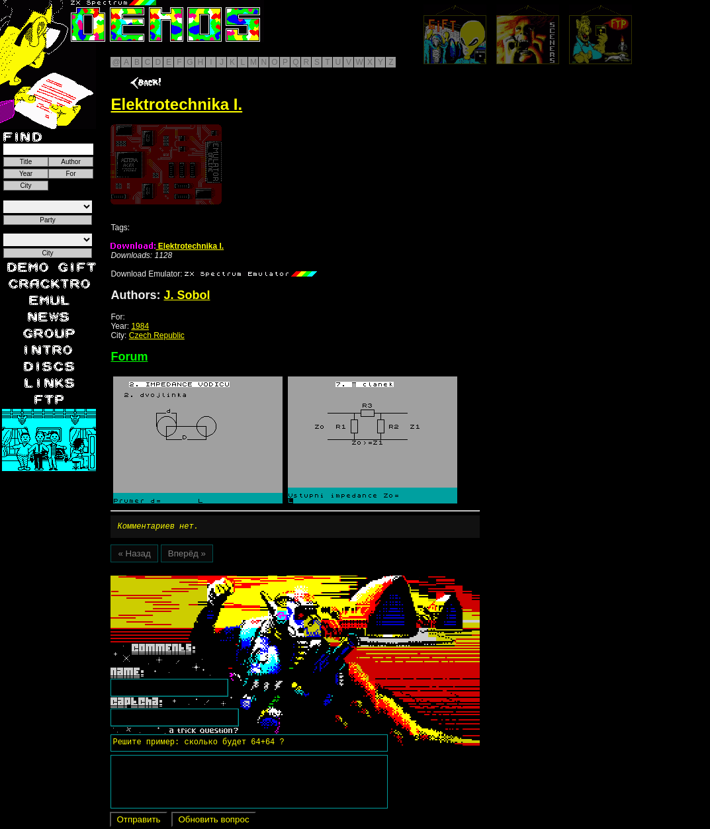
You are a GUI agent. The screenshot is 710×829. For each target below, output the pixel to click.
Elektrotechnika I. (167, 246)
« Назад (134, 555)
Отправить (138, 821)
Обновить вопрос (213, 821)
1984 (140, 326)
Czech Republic (157, 335)
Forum (129, 356)
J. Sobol (186, 295)
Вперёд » (187, 555)
